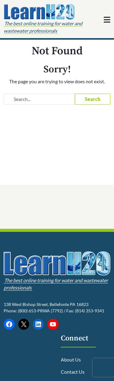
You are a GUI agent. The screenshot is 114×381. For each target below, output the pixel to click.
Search (92, 99)
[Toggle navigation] (107, 19)
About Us (71, 359)
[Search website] (39, 99)
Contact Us (73, 372)
